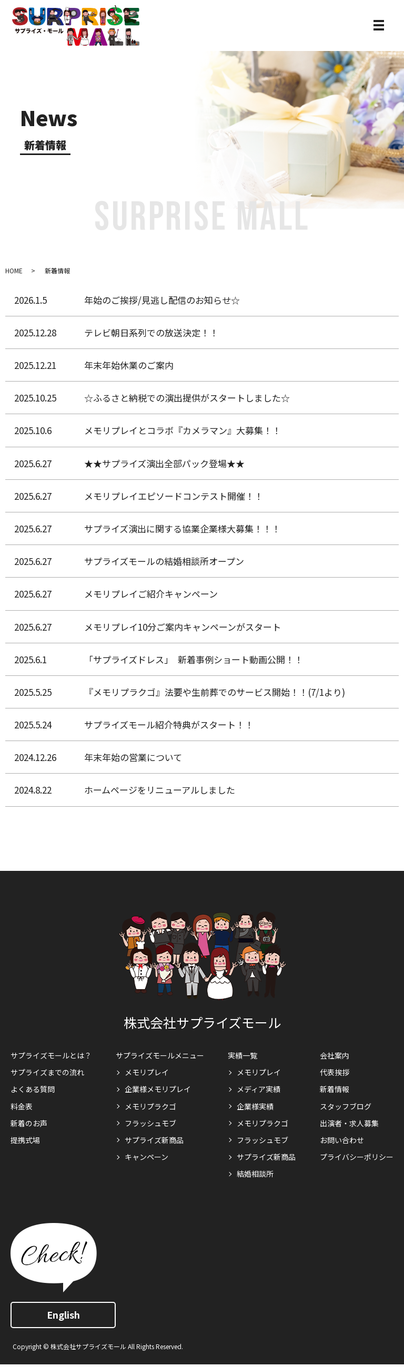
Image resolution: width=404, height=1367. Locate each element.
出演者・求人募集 (349, 1123)
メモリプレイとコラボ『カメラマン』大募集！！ (182, 430)
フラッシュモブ (150, 1123)
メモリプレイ (147, 1072)
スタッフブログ (345, 1106)
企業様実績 (255, 1106)
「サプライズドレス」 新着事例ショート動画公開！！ (193, 659)
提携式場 (25, 1140)
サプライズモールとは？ (51, 1055)
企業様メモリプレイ (158, 1089)
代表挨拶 (334, 1072)
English (63, 1314)
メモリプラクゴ (150, 1106)
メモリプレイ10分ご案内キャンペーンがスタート (182, 626)
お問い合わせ (342, 1140)
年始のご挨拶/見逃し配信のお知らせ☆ (162, 299)
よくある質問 (33, 1089)
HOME (14, 270)
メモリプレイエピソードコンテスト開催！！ (173, 495)
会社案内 (334, 1055)
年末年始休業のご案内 (129, 365)
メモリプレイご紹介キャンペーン (151, 593)
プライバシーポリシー (356, 1157)
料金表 (22, 1106)
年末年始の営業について (133, 757)
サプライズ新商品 (154, 1140)
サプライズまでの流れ (47, 1072)
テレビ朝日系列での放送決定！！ (151, 332)
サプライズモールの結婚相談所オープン (164, 561)
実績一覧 (242, 1055)
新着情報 (57, 270)
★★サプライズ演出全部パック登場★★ (164, 463)
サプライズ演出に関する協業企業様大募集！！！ (182, 528)
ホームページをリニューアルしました (159, 789)
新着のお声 (29, 1123)
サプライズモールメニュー (160, 1055)
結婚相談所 (255, 1173)
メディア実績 (258, 1089)
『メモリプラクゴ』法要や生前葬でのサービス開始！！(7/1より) (214, 691)
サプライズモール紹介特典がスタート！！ (169, 724)
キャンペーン (146, 1157)
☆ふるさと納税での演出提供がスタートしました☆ (187, 397)
